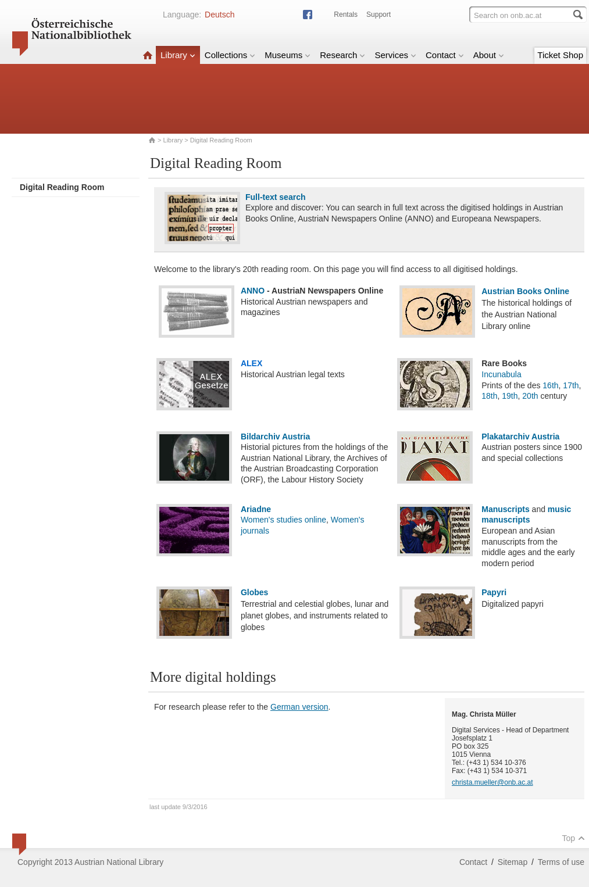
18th (489, 395)
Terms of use (561, 862)
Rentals (346, 14)
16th (550, 385)
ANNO (253, 290)
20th (530, 395)
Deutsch (219, 14)
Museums (287, 55)
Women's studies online (283, 519)
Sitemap (512, 862)
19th (509, 395)
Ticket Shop (560, 55)
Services (395, 55)
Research (342, 55)
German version (299, 706)
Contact (445, 55)
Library (177, 55)
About (488, 55)
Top (573, 838)
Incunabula (501, 374)
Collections (230, 55)
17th (571, 385)
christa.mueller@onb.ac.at (492, 782)
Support (378, 14)
